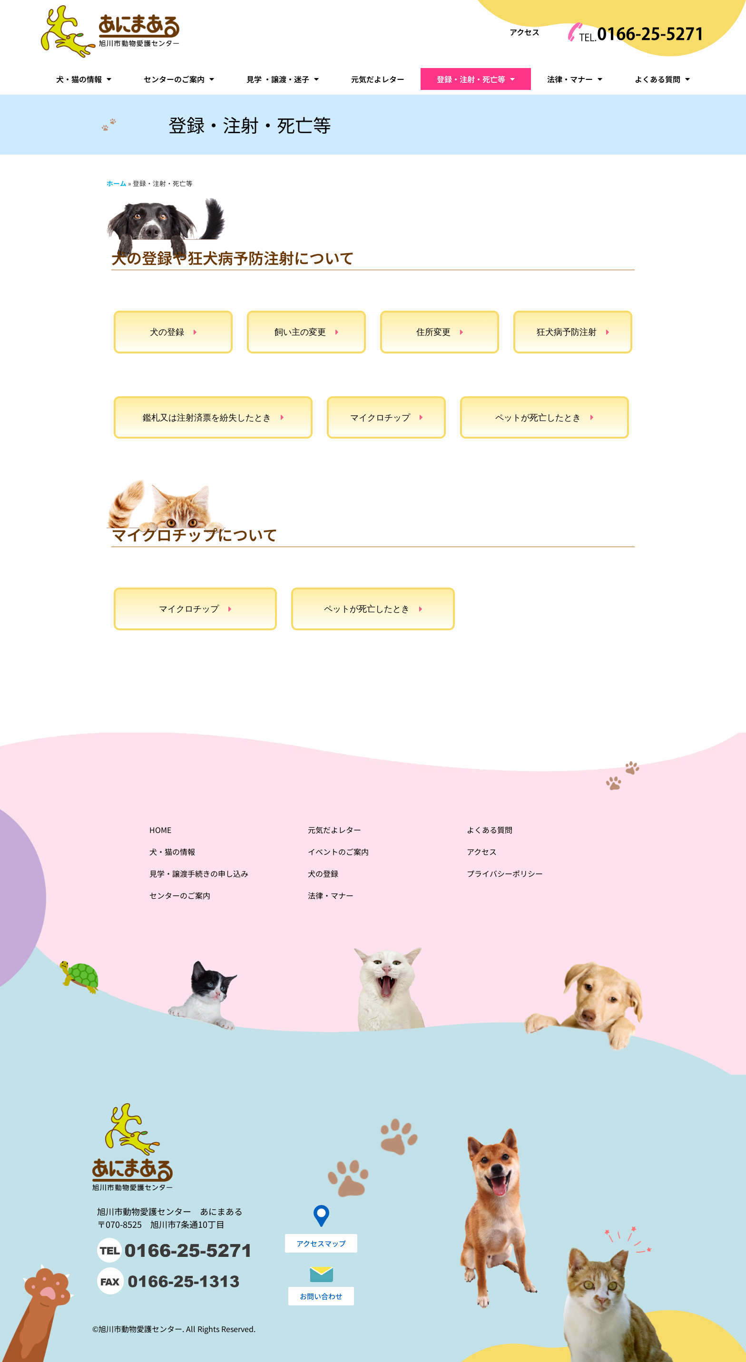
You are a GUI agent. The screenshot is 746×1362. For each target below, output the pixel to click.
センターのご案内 (179, 79)
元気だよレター (377, 79)
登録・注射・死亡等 (476, 79)
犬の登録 (323, 873)
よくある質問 (662, 79)
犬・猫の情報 (83, 79)
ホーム (117, 183)
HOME (160, 829)
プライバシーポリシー (505, 873)
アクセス (525, 32)
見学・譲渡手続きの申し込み (198, 873)
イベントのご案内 (338, 851)
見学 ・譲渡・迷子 (282, 79)
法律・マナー (574, 79)
